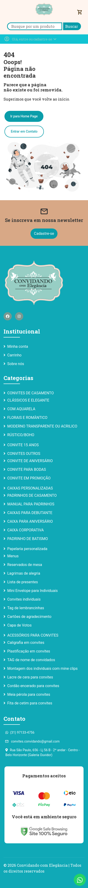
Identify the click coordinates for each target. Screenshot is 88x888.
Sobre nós (15, 364)
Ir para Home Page (24, 116)
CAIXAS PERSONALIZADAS (30, 488)
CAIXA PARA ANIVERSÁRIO (30, 521)
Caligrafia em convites (25, 642)
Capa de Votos (19, 625)
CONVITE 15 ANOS (23, 445)
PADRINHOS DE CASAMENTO (32, 495)
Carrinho (14, 355)
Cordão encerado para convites (33, 686)
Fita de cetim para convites (29, 703)
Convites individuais (24, 599)
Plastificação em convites (28, 651)
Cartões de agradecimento (29, 616)
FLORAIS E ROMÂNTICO (27, 417)
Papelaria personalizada (27, 549)
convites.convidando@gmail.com (32, 741)
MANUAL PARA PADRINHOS (30, 504)
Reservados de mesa (24, 564)
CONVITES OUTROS (23, 453)
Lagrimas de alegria (23, 573)
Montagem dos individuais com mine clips (42, 668)
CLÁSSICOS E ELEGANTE (28, 400)
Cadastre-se (44, 233)
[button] (31, 39)
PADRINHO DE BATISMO (27, 538)
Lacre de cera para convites (30, 677)
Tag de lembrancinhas (25, 608)
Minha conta (17, 346)
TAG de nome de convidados (31, 660)
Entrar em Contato (24, 131)
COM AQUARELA (21, 409)
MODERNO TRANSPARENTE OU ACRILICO (42, 426)
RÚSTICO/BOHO (20, 435)
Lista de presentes (22, 582)
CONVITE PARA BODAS (26, 469)
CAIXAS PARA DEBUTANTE (29, 513)
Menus (13, 556)
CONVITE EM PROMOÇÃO (29, 478)
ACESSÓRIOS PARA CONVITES (32, 635)
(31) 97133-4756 (19, 732)
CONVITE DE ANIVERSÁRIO (30, 461)
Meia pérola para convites (28, 694)
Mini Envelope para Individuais (32, 590)
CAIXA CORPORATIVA (25, 530)
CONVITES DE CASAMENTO (30, 393)
